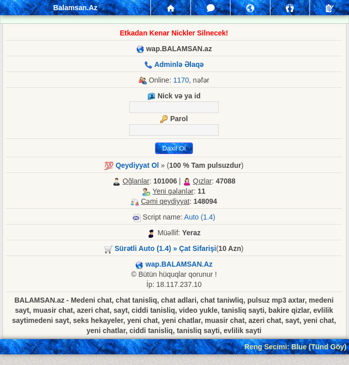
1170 (181, 80)
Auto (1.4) (199, 217)
